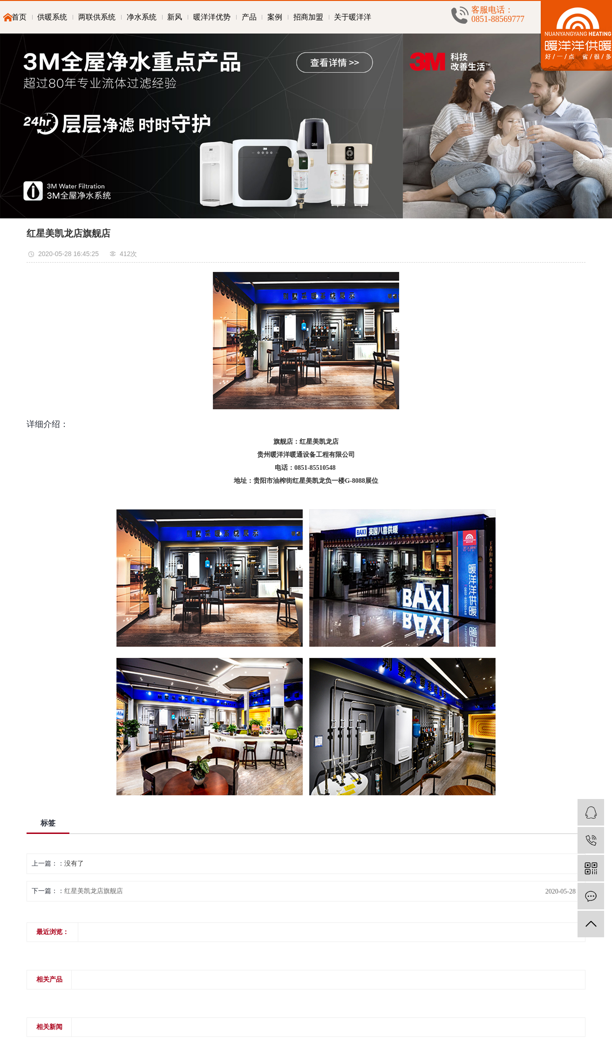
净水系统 (141, 17)
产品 (249, 17)
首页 (19, 17)
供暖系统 (52, 17)
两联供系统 (97, 17)
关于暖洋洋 (352, 17)
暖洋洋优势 (212, 17)
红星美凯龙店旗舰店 (93, 890)
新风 (174, 17)
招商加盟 (308, 17)
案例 (274, 17)
